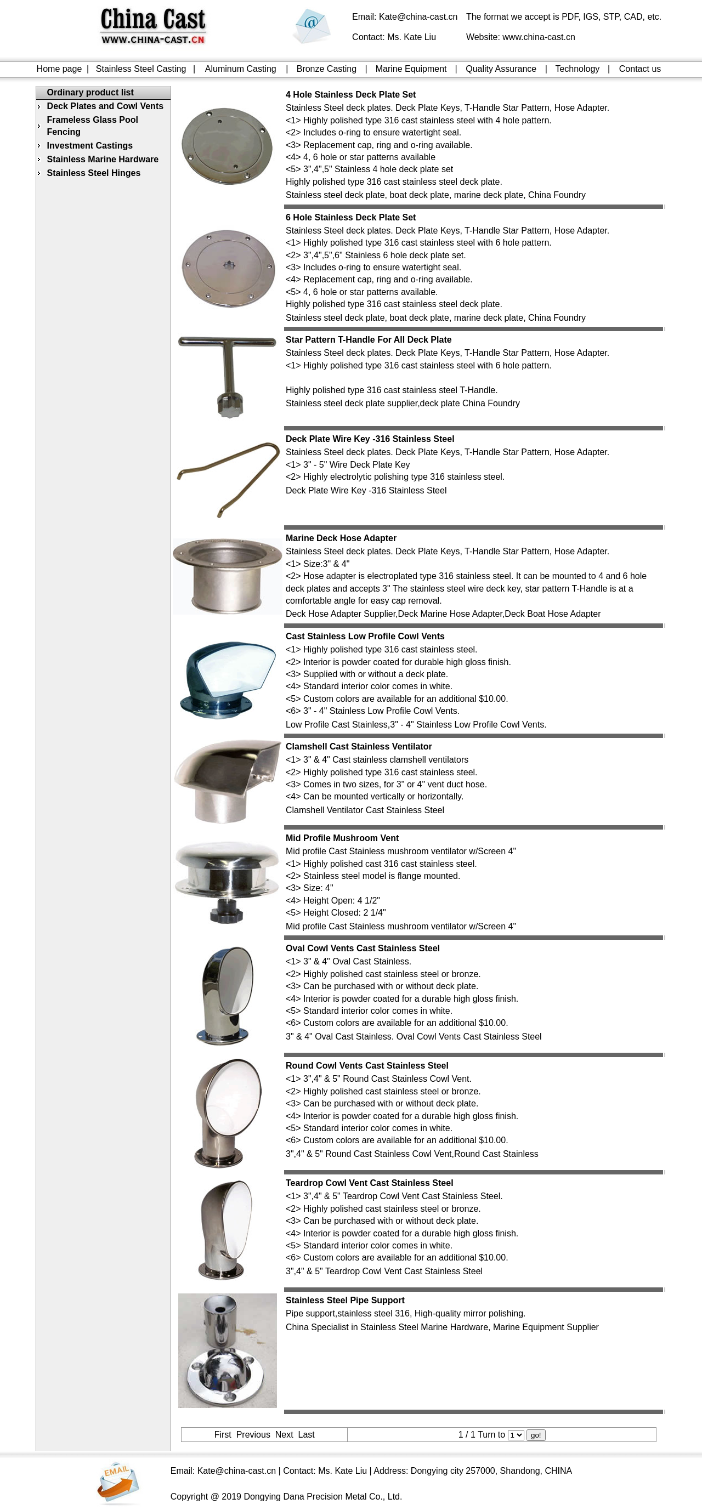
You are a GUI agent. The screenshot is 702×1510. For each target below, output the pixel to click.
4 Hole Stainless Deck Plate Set (351, 94)
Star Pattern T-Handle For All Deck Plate (369, 339)
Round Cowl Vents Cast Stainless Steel (367, 1065)
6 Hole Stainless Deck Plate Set (351, 217)
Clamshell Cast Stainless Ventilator (359, 746)
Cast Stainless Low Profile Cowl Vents (365, 636)
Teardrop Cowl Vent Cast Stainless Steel (370, 1183)
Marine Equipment (411, 68)
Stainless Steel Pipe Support (345, 1300)
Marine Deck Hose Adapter (341, 538)
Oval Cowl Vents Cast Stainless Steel (363, 948)
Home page (59, 68)
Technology (577, 68)
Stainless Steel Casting (141, 68)
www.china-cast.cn (538, 37)
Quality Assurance (501, 68)
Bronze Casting (326, 68)
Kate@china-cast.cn (418, 16)
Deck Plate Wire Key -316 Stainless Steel (370, 439)
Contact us (640, 68)
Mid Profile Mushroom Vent (342, 838)
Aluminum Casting (240, 68)
